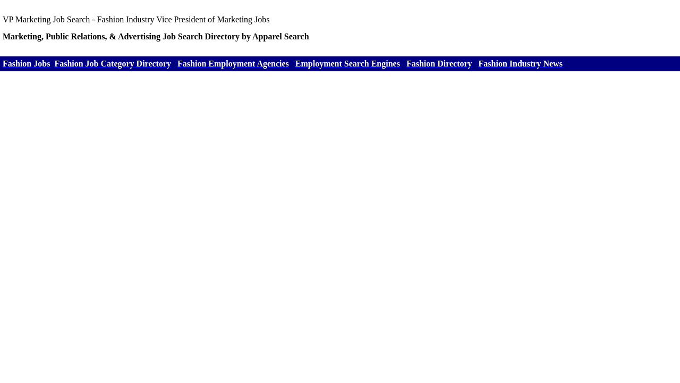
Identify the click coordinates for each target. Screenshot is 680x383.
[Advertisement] (340, 153)
